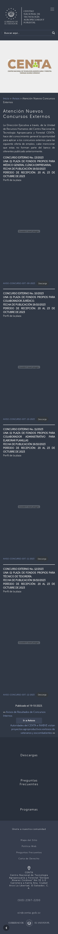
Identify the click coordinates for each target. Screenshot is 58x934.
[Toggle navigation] (52, 9)
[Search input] (27, 33)
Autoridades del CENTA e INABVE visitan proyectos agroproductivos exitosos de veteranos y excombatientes (32, 729)
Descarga (42, 283)
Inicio (6, 98)
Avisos (15, 98)
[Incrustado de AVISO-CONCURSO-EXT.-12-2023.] (29, 642)
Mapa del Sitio (29, 840)
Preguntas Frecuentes (29, 852)
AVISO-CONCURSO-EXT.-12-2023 (18, 695)
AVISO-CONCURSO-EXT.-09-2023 (19, 283)
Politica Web (29, 846)
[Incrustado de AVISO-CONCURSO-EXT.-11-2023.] (29, 506)
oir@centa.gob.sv (29, 912)
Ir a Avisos (29, 720)
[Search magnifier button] (53, 33)
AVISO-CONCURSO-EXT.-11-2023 (18, 559)
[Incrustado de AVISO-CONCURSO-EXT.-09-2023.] (29, 231)
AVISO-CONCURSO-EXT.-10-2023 (19, 419)
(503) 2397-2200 (29, 900)
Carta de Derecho (28, 858)
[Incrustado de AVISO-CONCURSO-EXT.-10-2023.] (29, 367)
